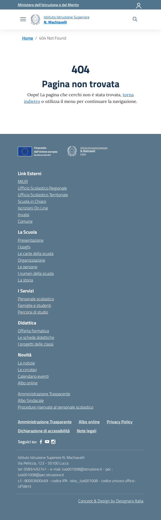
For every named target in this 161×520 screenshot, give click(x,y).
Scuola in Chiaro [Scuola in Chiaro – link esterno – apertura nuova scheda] (32, 201)
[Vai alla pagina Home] (27, 38)
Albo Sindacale (31, 400)
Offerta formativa (33, 331)
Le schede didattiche (36, 337)
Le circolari (27, 369)
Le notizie (26, 363)
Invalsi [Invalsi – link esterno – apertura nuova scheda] (23, 214)
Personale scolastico (36, 299)
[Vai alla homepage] (35, 19)
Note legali (86, 431)
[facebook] (41, 442)
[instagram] (53, 442)
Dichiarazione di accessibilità (44, 431)
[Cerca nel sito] (135, 20)
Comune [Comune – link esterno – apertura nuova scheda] (25, 221)
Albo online (28, 383)
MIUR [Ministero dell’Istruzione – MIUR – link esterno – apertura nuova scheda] (23, 181)
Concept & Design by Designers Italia (110, 501)
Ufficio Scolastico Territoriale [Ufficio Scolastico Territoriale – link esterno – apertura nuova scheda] (43, 195)
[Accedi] (138, 5)
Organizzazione (31, 260)
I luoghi (24, 247)
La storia (25, 280)
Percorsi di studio (33, 312)
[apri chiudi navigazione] (23, 19)
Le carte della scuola (36, 253)
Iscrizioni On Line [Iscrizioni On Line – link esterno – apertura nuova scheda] (33, 208)
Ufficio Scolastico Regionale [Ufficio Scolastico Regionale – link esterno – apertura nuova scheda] (42, 188)
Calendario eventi (33, 376)
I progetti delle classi (36, 344)
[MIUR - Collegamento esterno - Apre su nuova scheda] (48, 5)
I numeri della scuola (36, 273)
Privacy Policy (119, 422)
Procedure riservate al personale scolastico (55, 407)
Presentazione (31, 240)
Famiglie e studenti (34, 305)
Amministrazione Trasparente (44, 394)
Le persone (27, 267)
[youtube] (47, 442)
